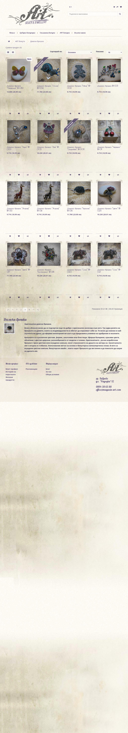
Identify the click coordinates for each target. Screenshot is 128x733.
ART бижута (65, 33)
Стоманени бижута (47, 33)
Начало (12, 33)
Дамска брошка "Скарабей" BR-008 (75, 148)
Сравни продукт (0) (14, 47)
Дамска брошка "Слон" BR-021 (109, 271)
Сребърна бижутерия (27, 33)
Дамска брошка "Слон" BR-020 (78, 271)
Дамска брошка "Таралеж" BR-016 (78, 209)
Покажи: (99, 51)
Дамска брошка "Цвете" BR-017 (18, 271)
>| (38, 309)
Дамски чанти (79, 33)
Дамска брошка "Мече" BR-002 (79, 87)
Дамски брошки (37, 41)
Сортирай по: (56, 51)
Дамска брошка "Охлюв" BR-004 (48, 87)
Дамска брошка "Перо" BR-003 (18, 148)
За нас (48, 372)
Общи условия (52, 374)
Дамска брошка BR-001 (107, 86)
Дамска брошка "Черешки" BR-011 (109, 148)
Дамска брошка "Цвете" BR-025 (109, 209)
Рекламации (31, 369)
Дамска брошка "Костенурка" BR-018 (45, 271)
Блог (48, 369)
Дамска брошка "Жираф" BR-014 (48, 209)
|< (8, 309)
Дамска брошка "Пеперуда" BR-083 (15, 87)
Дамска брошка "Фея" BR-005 (48, 148)
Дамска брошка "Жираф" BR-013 (18, 209)
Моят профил (12, 369)
